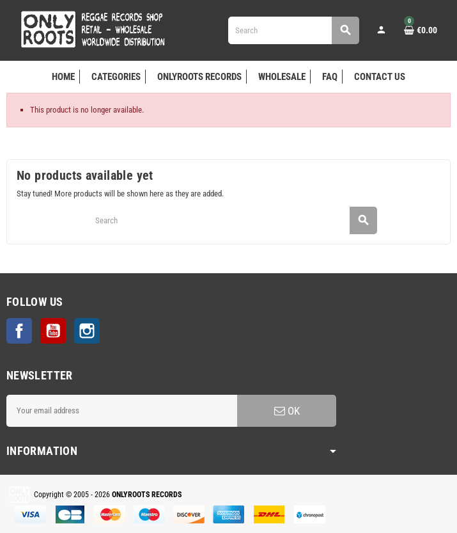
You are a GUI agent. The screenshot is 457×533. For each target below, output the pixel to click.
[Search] (293, 30)
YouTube (53, 331)
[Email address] (121, 411)
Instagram (87, 331)
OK (287, 410)
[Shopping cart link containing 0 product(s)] (420, 30)
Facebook (19, 331)
